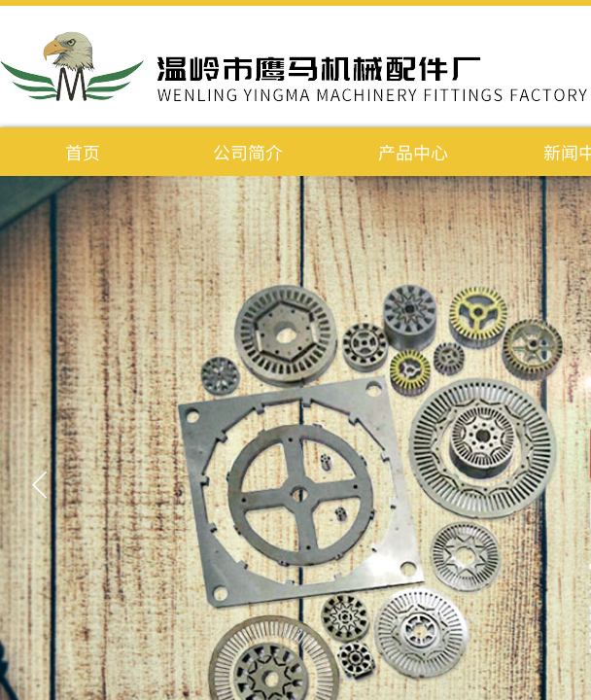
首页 (82, 151)
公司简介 (248, 151)
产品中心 (413, 151)
